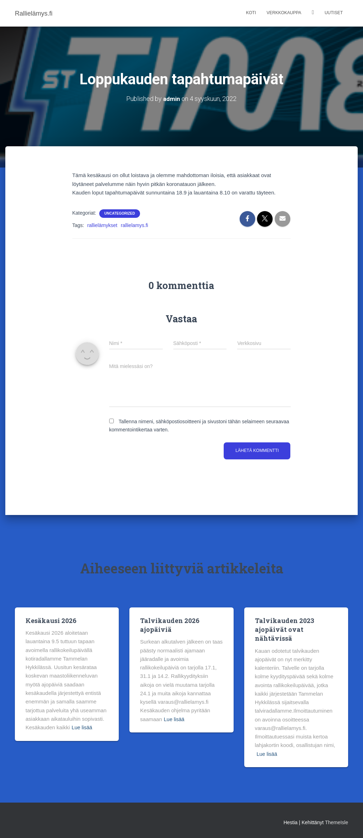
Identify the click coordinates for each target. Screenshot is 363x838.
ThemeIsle (336, 822)
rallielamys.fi (134, 225)
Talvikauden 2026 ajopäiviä (170, 624)
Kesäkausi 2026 (51, 620)
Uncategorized (119, 213)
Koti (251, 12)
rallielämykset (102, 225)
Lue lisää (82, 727)
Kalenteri (313, 13)
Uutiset (334, 12)
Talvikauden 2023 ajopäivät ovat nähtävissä (284, 629)
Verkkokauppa (284, 12)
